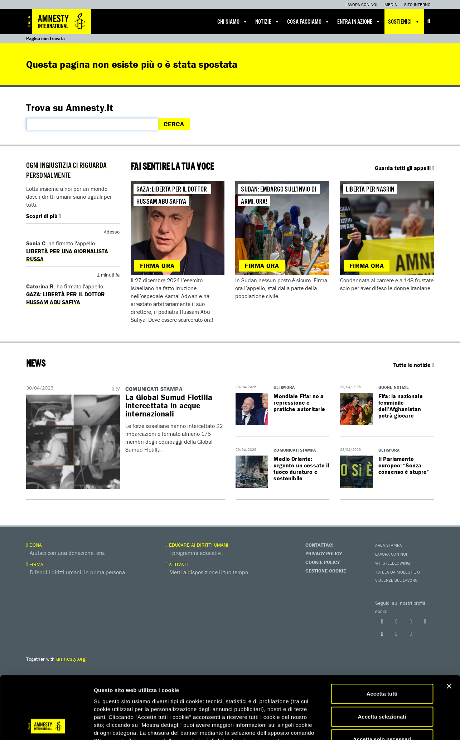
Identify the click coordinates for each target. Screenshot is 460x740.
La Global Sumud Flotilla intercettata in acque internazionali (168, 405)
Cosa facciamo (308, 21)
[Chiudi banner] (448, 627)
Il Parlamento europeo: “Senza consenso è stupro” (404, 465)
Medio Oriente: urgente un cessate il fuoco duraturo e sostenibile (301, 468)
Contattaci (319, 545)
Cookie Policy (322, 562)
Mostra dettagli (376, 726)
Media (390, 4)
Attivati (177, 564)
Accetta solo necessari (382, 680)
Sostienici (404, 21)
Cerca (174, 124)
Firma (34, 564)
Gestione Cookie (325, 570)
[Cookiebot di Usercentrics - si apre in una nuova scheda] (46, 726)
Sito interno (417, 4)
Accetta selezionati (382, 658)
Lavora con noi (361, 4)
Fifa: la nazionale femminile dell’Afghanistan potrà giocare (400, 406)
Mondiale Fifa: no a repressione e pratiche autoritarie (299, 402)
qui (214, 697)
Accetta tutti (382, 635)
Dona (34, 545)
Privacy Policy (323, 553)
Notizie (267, 21)
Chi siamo (232, 21)
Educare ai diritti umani (197, 545)
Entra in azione (359, 21)
